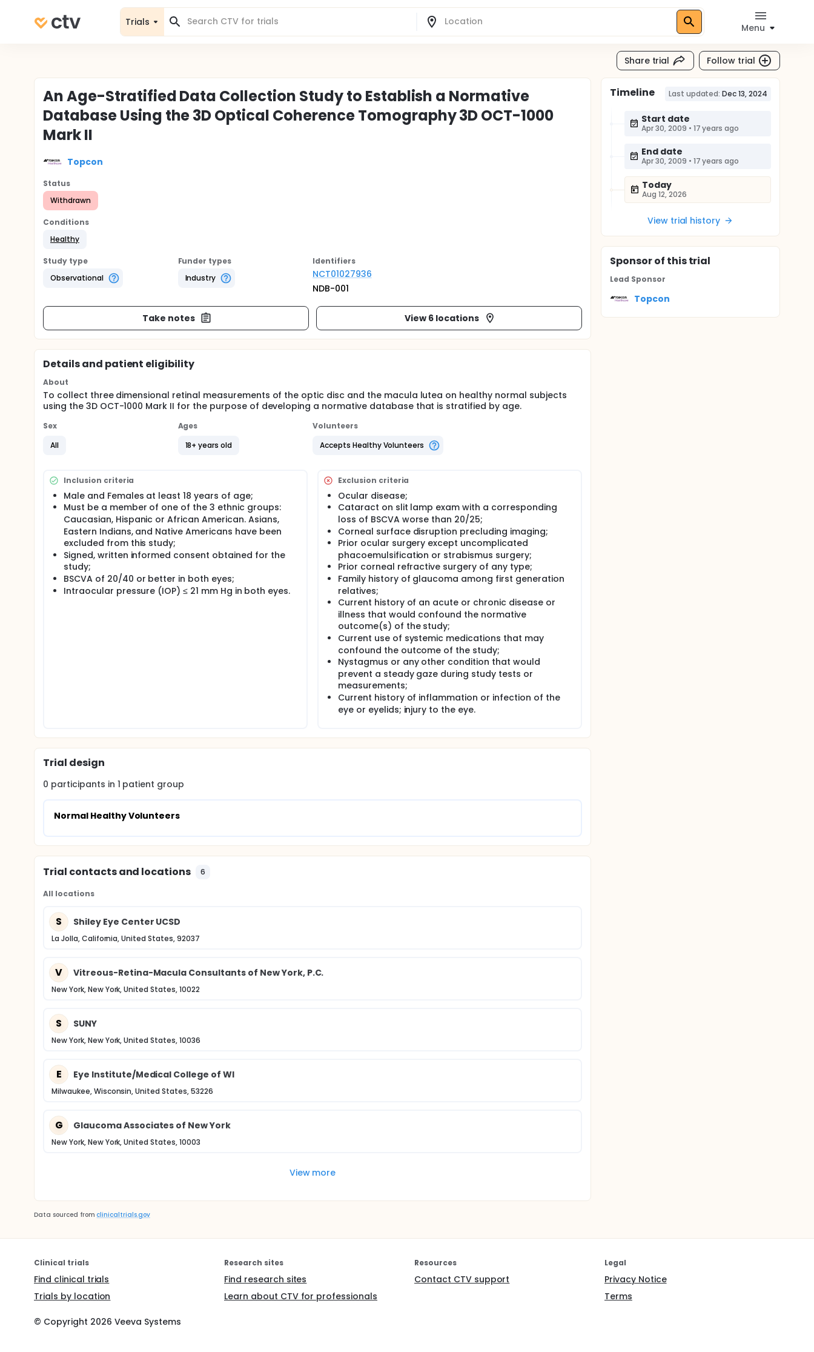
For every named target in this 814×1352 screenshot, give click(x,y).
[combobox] (297, 21)
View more (313, 1173)
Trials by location (72, 1296)
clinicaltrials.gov (123, 1214)
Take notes (177, 318)
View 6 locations (450, 318)
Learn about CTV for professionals (300, 1296)
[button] (65, 239)
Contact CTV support (461, 1279)
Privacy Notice (635, 1279)
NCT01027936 (342, 273)
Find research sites (265, 1279)
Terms (618, 1296)
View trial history (690, 221)
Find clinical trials (71, 1279)
